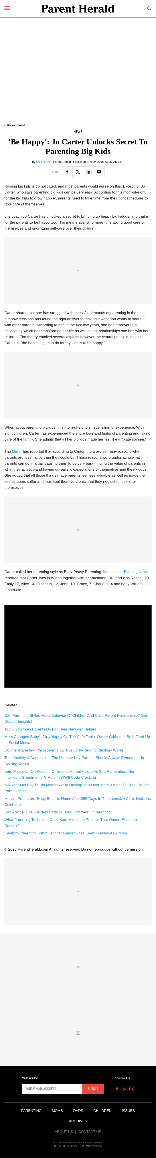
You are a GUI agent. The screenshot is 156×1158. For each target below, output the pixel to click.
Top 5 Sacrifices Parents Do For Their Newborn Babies (50, 729)
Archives (78, 1121)
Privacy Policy (92, 1146)
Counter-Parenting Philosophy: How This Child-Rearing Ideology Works (64, 750)
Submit (93, 1089)
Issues (128, 1111)
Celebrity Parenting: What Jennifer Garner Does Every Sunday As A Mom (65, 833)
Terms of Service (66, 1146)
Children (102, 1111)
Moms (57, 1111)
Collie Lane (43, 161)
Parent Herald (16, 125)
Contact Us (89, 1132)
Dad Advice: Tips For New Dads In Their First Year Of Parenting (57, 812)
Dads (78, 1111)
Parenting (31, 1111)
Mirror (17, 451)
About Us (64, 1132)
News (78, 132)
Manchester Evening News (125, 572)
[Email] (99, 171)
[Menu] (7, 8)
